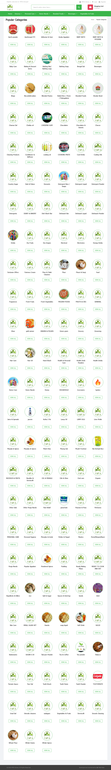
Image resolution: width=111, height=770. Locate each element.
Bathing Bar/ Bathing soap (47, 67)
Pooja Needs (13, 566)
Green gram (64, 331)
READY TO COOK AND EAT (98, 567)
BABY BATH (81, 37)
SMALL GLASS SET (30, 625)
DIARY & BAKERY (30, 213)
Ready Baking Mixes (81, 567)
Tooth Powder (81, 684)
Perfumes (98, 507)
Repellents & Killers (13, 596)
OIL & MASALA (47, 478)
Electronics (81, 243)
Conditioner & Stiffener (30, 156)
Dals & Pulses (30, 184)
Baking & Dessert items (30, 67)
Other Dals (13, 507)
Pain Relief (47, 507)
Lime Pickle (98, 419)
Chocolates (64, 125)
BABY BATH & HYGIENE (98, 38)
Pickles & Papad (64, 537)
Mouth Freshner (80, 449)
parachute (64, 507)
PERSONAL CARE (13, 537)
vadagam (47, 713)
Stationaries (13, 655)
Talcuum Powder (47, 655)
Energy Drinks (98, 243)
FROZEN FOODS (64, 302)
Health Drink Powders (81, 361)
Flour (64, 272)
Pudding (64, 566)
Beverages (72, 14)
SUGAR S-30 (30, 655)
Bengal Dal (81, 66)
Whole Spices (47, 743)
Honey (47, 390)
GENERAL (98, 302)
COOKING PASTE (64, 155)
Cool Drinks (81, 155)
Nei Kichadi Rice (98, 449)
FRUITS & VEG (81, 302)
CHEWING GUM (47, 125)
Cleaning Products (13, 155)
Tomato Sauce (13, 684)
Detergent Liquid (81, 184)
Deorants (47, 184)
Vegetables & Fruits (87, 14)
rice (30, 596)
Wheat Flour (13, 743)
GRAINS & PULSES (46, 331)
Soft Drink (80, 625)
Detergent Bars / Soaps (64, 185)
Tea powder (81, 655)
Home (10, 14)
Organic (98, 478)
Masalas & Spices (30, 449)
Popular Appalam (30, 566)
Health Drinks (98, 360)
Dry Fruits (30, 243)
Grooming (97, 331)
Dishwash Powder (98, 213)
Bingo (13, 96)
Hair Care (13, 360)
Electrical (64, 243)
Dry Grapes (47, 243)
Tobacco (98, 655)
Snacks (47, 625)
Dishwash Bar (64, 213)
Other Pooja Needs (30, 507)
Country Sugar (13, 184)
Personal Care (30, 14)
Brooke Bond (97, 96)
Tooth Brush (47, 684)
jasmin (30, 419)
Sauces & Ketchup (64, 596)
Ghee (13, 331)
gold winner (30, 331)
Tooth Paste (64, 684)
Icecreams (81, 390)
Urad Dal (13, 713)
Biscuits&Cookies (30, 96)
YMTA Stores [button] (85, 2)
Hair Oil (30, 360)
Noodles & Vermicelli (30, 479)
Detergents (13, 213)
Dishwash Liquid (80, 213)
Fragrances (13, 302)
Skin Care (13, 625)
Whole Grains (30, 743)
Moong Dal (64, 449)
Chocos (97, 125)
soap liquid (64, 625)
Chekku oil (30, 125)
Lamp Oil (64, 419)
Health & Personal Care (64, 361)
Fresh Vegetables (47, 302)
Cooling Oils (98, 155)
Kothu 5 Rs (47, 419)
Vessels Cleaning (98, 713)
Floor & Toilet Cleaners (47, 273)
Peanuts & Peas (80, 507)
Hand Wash (47, 360)
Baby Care (13, 66)
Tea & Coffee (64, 655)
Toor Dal (30, 684)
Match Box (47, 449)
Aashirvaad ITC (30, 37)
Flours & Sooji (81, 272)
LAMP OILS (81, 419)
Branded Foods (59, 14)
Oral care (81, 478)
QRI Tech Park (100, 767)
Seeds (81, 596)
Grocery (18, 14)
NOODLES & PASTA (13, 478)
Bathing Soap (64, 66)
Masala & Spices (13, 449)
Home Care (13, 390)
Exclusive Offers (13, 272)
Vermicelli (81, 713)
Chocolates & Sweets (81, 126)
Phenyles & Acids (47, 537)
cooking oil (47, 155)
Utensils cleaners (30, 713)
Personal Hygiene (30, 537)
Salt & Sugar (47, 596)
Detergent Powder (98, 184)
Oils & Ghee (64, 478)
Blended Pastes (47, 96)
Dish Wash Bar (47, 213)
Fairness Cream (30, 272)
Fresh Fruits (30, 302)
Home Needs (44, 14)
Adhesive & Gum (47, 37)
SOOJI (98, 625)
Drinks (13, 243)
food (97, 272)
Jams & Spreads (13, 419)
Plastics (80, 537)
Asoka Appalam (64, 37)
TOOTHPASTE (98, 684)
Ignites (97, 390)
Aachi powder (13, 37)
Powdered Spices (47, 566)
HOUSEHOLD (64, 390)
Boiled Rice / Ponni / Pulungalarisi (63, 97)
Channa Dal (13, 125)
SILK (98, 596)
